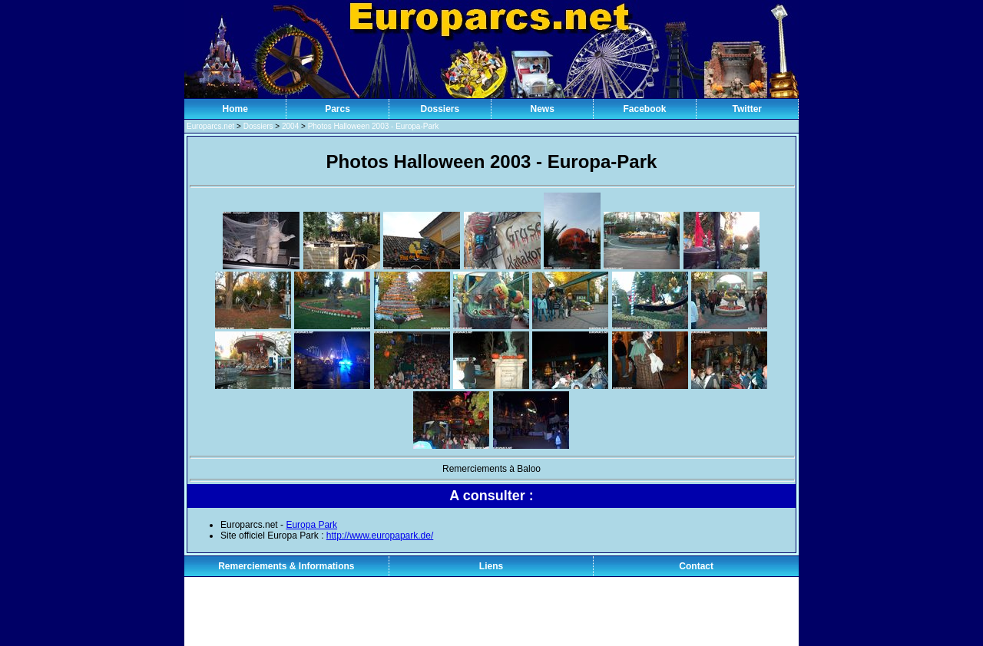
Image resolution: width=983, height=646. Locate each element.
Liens (491, 566)
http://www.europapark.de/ (379, 535)
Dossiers (439, 109)
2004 (290, 126)
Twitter (747, 109)
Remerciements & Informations (286, 566)
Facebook (644, 109)
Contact (696, 566)
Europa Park (311, 524)
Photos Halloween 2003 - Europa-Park (373, 126)
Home (234, 109)
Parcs (337, 109)
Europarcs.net (210, 126)
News (542, 109)
